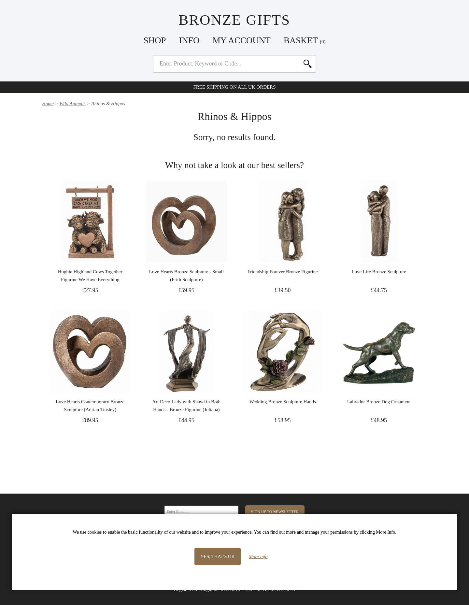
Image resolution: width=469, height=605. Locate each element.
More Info (258, 556)
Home (48, 103)
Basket (305, 40)
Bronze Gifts (234, 20)
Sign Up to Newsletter (275, 512)
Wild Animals (72, 103)
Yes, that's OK (217, 556)
